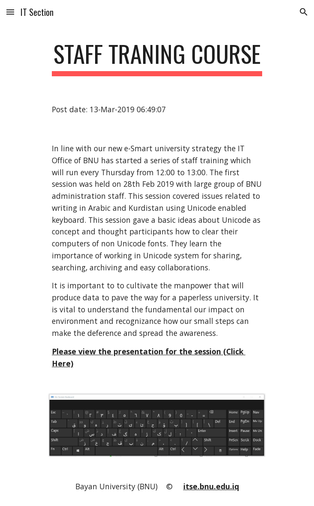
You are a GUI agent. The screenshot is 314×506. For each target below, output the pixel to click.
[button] (10, 12)
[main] (157, 58)
